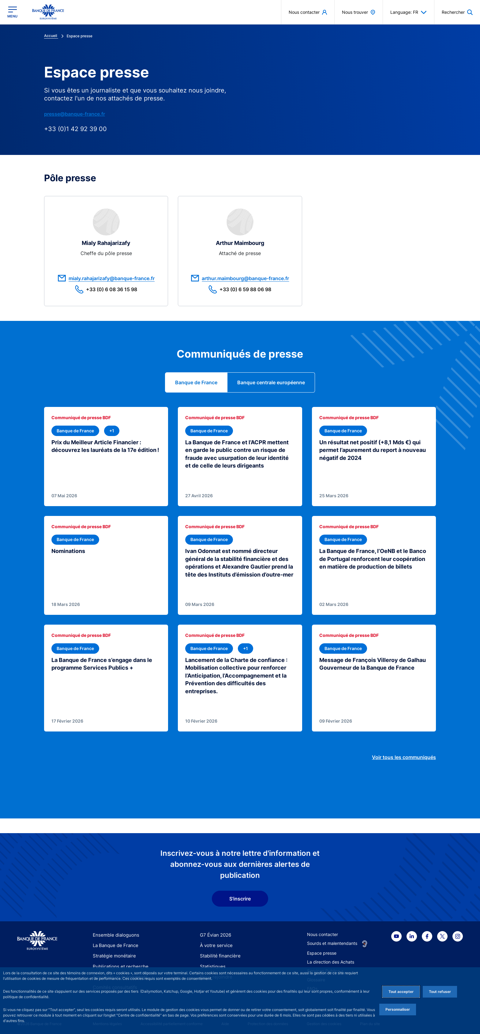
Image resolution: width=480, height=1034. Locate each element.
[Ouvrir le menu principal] (12, 12)
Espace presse (321, 950)
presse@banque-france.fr (74, 114)
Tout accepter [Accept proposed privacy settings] (401, 991)
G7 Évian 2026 (214, 932)
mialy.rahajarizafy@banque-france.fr (106, 278)
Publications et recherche (118, 964)
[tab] (196, 382)
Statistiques (211, 964)
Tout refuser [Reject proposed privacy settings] (440, 991)
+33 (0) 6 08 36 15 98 (106, 289)
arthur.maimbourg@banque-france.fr (240, 278)
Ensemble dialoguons (114, 932)
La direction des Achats (330, 959)
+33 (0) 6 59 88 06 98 (239, 289)
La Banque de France (114, 943)
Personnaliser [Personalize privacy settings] (397, 1009)
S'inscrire (240, 896)
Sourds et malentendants (332, 940)
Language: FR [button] (408, 12)
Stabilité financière (218, 953)
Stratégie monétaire (112, 953)
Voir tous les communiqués (404, 755)
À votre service (215, 943)
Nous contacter (322, 931)
